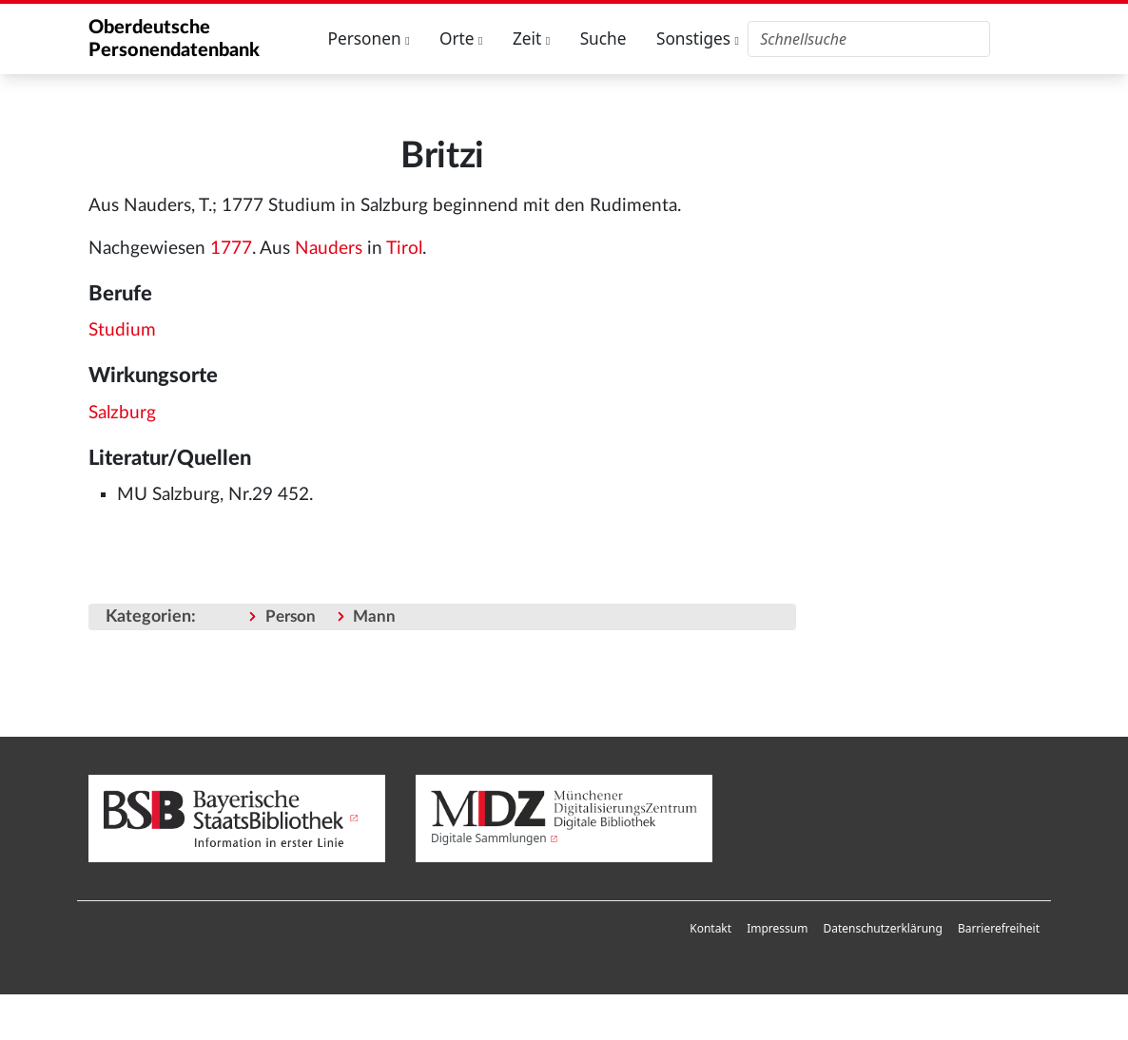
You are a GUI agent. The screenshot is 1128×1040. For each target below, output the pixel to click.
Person (290, 616)
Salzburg (122, 413)
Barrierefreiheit (999, 928)
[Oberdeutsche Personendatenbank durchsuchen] (869, 39)
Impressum (777, 928)
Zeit (531, 38)
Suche (603, 38)
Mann (374, 616)
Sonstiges (697, 38)
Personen (369, 38)
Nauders (328, 249)
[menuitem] (710, 928)
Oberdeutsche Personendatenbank (174, 39)
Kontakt (710, 928)
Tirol (404, 249)
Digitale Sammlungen (489, 838)
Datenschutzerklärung (882, 928)
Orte (461, 38)
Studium (122, 330)
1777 (231, 249)
